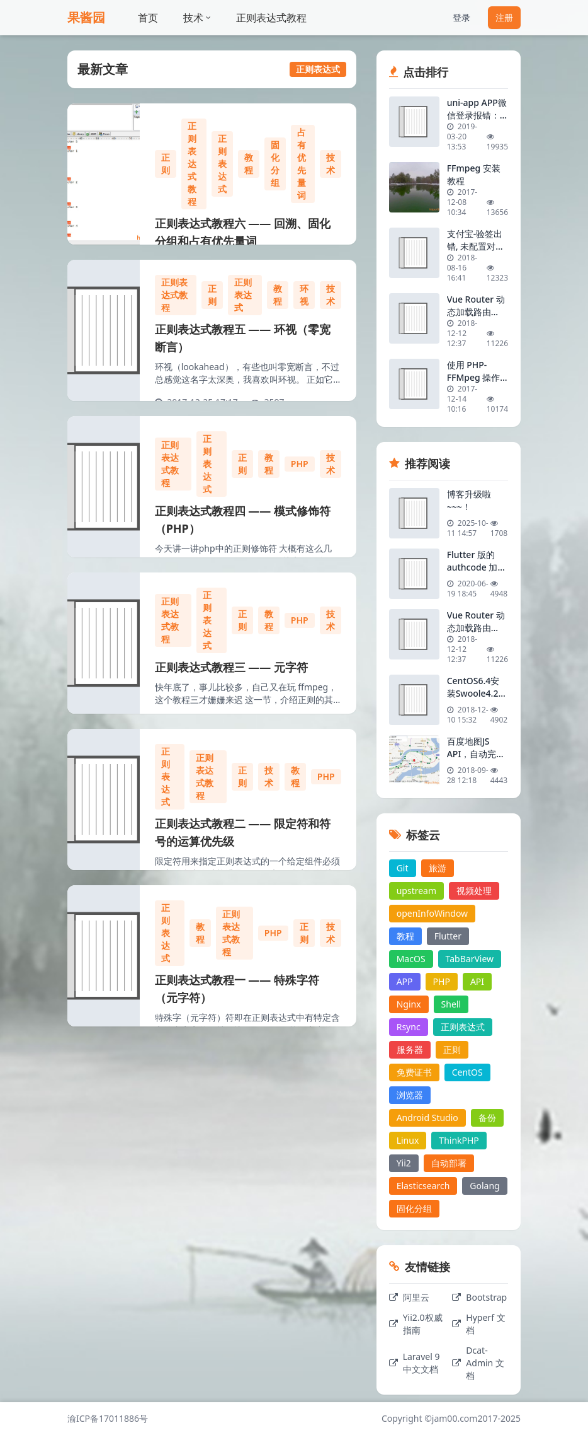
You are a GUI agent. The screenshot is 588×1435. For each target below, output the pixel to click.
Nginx (409, 1004)
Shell (451, 1004)
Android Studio (427, 1118)
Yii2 (404, 1163)
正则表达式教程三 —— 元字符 (231, 667)
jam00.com (455, 1418)
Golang (484, 1186)
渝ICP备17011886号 (107, 1418)
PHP (299, 464)
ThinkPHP (459, 1140)
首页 (148, 18)
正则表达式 (222, 163)
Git (403, 868)
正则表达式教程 (271, 18)
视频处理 (474, 891)
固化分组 (275, 164)
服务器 (410, 1049)
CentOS (467, 1072)
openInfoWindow (432, 913)
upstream (416, 891)
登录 (461, 17)
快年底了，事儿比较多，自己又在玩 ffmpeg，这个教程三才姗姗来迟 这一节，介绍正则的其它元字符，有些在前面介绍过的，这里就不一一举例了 (247, 706)
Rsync (409, 1027)
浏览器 (410, 1095)
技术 (197, 18)
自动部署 (448, 1163)
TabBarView (470, 959)
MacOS (411, 959)
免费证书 (414, 1072)
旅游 (437, 868)
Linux (408, 1140)
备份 (487, 1118)
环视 (304, 294)
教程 (248, 163)
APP (405, 981)
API (477, 981)
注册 (504, 17)
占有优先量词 (301, 163)
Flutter (447, 936)
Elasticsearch (423, 1186)
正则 (165, 163)
